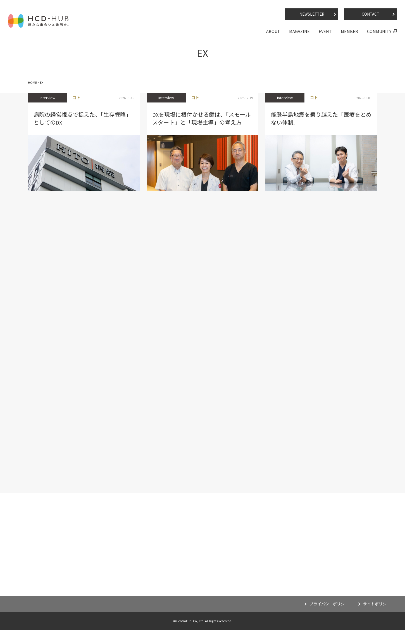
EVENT (325, 31)
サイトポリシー (376, 604)
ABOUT (273, 31)
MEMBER (349, 31)
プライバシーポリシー (329, 604)
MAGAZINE (299, 31)
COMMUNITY (379, 31)
